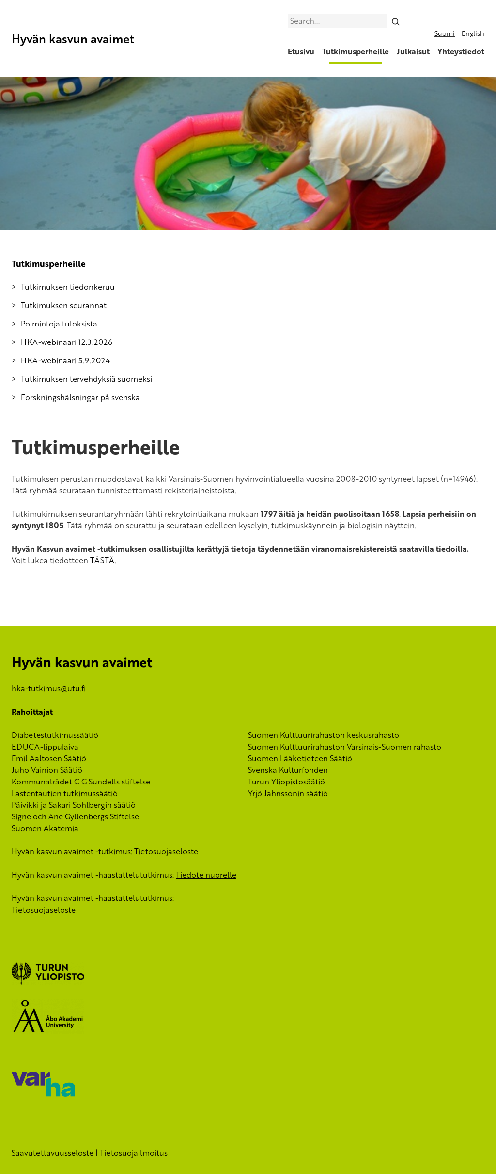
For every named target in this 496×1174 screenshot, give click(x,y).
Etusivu (301, 51)
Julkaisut (413, 51)
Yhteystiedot (460, 51)
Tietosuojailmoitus (134, 1152)
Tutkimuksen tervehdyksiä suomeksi (86, 379)
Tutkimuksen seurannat (64, 305)
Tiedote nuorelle (206, 874)
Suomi (444, 33)
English (473, 33)
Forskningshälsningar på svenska (80, 397)
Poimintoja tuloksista (59, 323)
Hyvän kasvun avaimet (73, 38)
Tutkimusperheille (355, 51)
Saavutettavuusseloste (52, 1152)
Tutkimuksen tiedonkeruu (68, 287)
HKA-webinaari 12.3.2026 (66, 342)
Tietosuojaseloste (166, 851)
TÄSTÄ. (103, 560)
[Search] (396, 21)
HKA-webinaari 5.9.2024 (65, 360)
